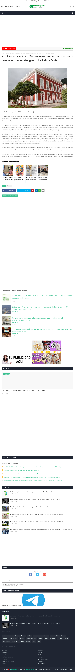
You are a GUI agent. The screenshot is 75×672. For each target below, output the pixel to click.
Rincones (28, 641)
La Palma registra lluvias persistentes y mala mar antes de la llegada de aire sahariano (35, 492)
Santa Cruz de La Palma (8, 661)
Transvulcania (13, 638)
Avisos (57, 635)
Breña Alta (40, 650)
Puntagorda (41, 657)
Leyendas (21, 641)
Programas (5, 638)
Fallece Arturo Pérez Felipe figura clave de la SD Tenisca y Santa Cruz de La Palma (35, 499)
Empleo (46, 638)
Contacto (71, 669)
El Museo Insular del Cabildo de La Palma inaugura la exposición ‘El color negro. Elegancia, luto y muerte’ (31, 477)
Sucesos (63, 635)
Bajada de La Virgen (31, 638)
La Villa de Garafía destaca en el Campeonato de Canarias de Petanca (31, 507)
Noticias (5, 635)
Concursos (22, 638)
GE (10, 581)
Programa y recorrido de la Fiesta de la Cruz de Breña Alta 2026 (25, 391)
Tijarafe (4, 664)
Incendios (14, 641)
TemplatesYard (14, 669)
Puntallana (4, 659)
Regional (17, 635)
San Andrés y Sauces (43, 659)
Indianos (60, 638)
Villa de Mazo (41, 664)
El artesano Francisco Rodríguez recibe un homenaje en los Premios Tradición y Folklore (36, 514)
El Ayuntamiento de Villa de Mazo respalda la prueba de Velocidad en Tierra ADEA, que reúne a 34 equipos (32, 481)
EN (8, 581)
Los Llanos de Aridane (7, 657)
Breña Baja (4, 652)
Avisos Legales (63, 669)
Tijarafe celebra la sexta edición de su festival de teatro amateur (21, 474)
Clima (34, 641)
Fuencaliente (5, 655)
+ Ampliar (15, 300)
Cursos (52, 635)
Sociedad (46, 635)
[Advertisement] (37, 31)
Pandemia (52, 638)
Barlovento (4, 650)
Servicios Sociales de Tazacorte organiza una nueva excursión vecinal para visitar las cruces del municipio (32, 467)
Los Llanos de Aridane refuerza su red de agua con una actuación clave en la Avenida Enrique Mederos (41, 529)
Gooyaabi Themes (29, 669)
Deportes (23, 635)
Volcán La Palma (38, 635)
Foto (39, 641)
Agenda (7, 53)
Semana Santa (6, 641)
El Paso (40, 652)
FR (13, 581)
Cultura (29, 635)
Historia (66, 638)
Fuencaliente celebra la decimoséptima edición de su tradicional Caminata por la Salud (36, 521)
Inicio (3, 53)
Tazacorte (40, 661)
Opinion (40, 638)
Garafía (40, 655)
